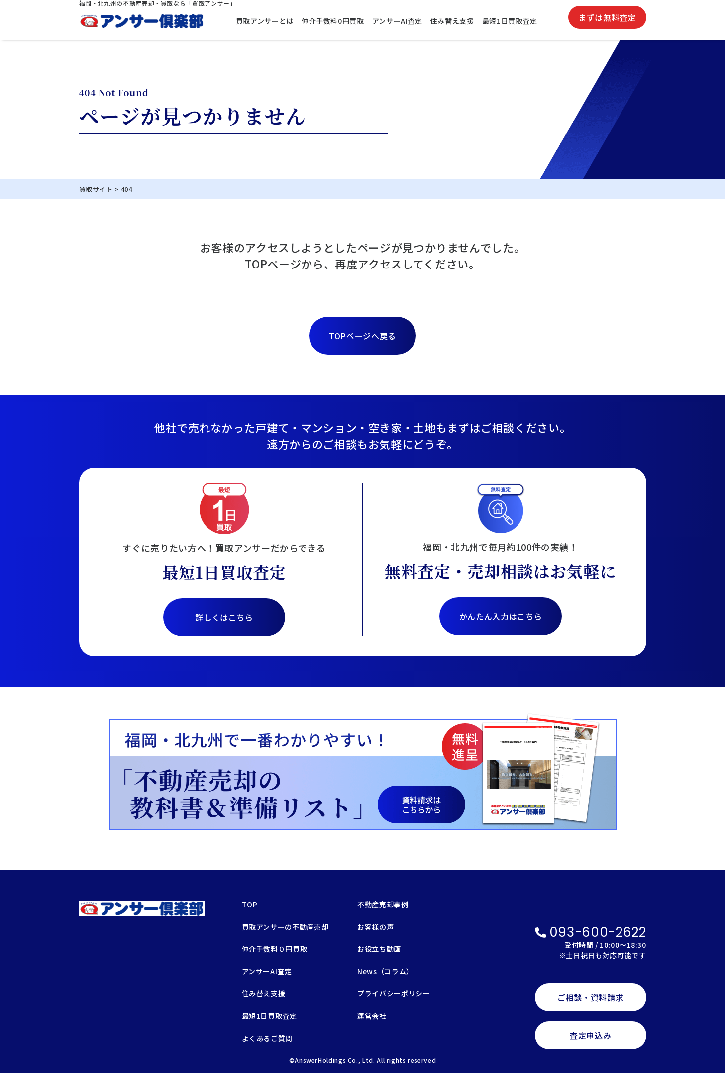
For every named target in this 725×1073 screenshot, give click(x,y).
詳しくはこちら (224, 617)
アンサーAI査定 (397, 21)
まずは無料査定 (607, 17)
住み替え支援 (452, 21)
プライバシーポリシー (393, 994)
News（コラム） (385, 972)
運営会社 (372, 1016)
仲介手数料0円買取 (333, 21)
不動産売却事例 (382, 905)
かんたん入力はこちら (500, 616)
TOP (250, 905)
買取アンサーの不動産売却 (285, 927)
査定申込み (590, 1035)
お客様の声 (375, 927)
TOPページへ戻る (362, 336)
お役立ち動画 (379, 949)
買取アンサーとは (265, 21)
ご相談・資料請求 (590, 997)
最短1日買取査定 (509, 21)
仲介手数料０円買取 (275, 949)
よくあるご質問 (267, 1039)
